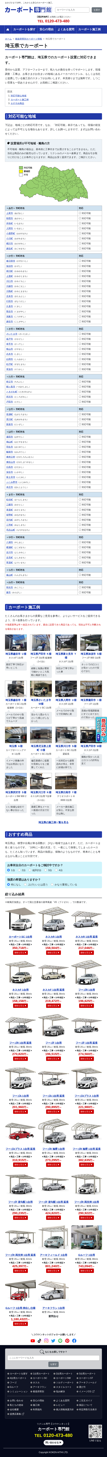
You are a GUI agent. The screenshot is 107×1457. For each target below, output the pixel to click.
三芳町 (9, 525)
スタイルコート (64, 1387)
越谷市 (9, 321)
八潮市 (9, 542)
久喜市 (9, 306)
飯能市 (9, 452)
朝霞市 (9, 218)
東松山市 (10, 462)
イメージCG (85, 1391)
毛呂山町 (10, 530)
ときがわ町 (11, 392)
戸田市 (9, 402)
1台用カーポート (41, 1373)
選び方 (82, 1387)
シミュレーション (19, 1391)
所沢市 (9, 397)
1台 (13, 870)
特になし (16, 884)
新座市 (9, 424)
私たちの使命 (16, 1405)
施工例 (36, 1405)
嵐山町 (9, 575)
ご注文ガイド (85, 1400)
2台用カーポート (64, 1373)
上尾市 (9, 213)
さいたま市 (11, 334)
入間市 (9, 228)
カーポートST (86, 1378)
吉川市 (9, 552)
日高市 (9, 467)
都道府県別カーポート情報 (28, 39)
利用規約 (37, 1409)
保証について (85, 1405)
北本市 (9, 296)
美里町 (9, 510)
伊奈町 (9, 223)
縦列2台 (36, 870)
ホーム (8, 39)
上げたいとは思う (38, 884)
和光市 (9, 587)
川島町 (9, 291)
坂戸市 (9, 339)
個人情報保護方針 (65, 1409)
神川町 (9, 271)
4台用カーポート (18, 1378)
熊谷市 (9, 311)
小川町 (9, 238)
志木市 (9, 354)
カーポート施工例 (89, 29)
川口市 (9, 281)
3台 (50, 870)
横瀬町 (9, 547)
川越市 (9, 286)
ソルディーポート (65, 1382)
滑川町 (9, 419)
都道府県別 (38, 1391)
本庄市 (9, 487)
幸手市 (9, 344)
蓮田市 (9, 437)
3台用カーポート (87, 1373)
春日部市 (10, 261)
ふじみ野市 (11, 482)
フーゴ (13, 1382)
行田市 (9, 301)
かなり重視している (66, 884)
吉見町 (9, 557)
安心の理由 (47, 29)
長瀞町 (9, 414)
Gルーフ (14, 1387)
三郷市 (9, 504)
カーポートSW (63, 1378)
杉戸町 (9, 364)
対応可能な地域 (18, 95)
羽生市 (9, 447)
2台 (24, 870)
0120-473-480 (53, 21)
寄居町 (9, 562)
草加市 (9, 369)
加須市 (9, 266)
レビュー (60, 1405)
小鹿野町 (10, 233)
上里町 (9, 276)
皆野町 (9, 515)
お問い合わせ (16, 1400)
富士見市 (10, 477)
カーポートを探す (24, 29)
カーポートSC (40, 1378)
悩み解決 (60, 1391)
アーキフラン (39, 1387)
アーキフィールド (88, 1382)
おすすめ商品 (17, 103)
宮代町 (9, 520)
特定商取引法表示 (88, 1409)
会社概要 (14, 1409)
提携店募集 (15, 1414)
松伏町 (9, 499)
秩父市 (9, 381)
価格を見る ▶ (20, 952)
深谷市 (9, 472)
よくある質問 (66, 29)
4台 (61, 870)
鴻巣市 (9, 316)
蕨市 (8, 592)
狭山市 (9, 349)
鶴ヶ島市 (10, 386)
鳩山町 (9, 442)
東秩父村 (10, 457)
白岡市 (9, 359)
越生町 (9, 248)
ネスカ (36, 1382)
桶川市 (9, 243)
